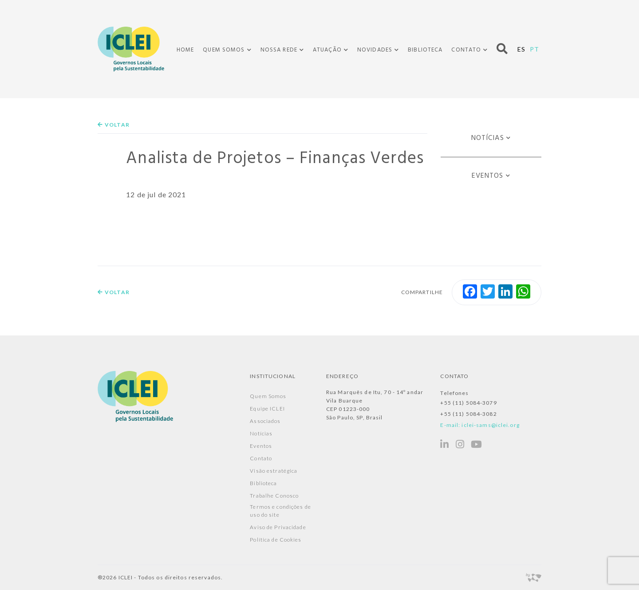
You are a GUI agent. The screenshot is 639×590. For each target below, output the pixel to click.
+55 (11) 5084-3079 (468, 402)
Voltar (114, 124)
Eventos (488, 176)
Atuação (327, 50)
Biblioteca (425, 50)
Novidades (374, 50)
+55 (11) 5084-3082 (468, 414)
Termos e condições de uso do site (280, 510)
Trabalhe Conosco (274, 495)
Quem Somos (224, 50)
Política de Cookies (275, 539)
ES (521, 49)
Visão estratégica (273, 470)
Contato (466, 50)
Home (185, 50)
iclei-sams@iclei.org (490, 425)
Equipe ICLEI (267, 408)
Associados (265, 421)
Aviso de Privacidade (278, 527)
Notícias (487, 138)
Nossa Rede (278, 50)
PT (534, 49)
